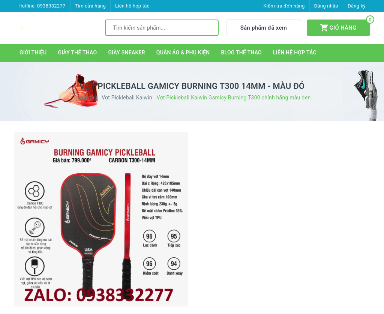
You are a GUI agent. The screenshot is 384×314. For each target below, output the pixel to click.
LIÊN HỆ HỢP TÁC (294, 53)
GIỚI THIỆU (33, 53)
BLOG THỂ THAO (241, 53)
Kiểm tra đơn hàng (283, 6)
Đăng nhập (326, 6)
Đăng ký (357, 6)
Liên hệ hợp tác (132, 6)
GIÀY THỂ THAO (77, 53)
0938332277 (51, 6)
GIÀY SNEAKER (126, 53)
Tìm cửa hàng (90, 6)
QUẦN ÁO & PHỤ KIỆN (183, 53)
